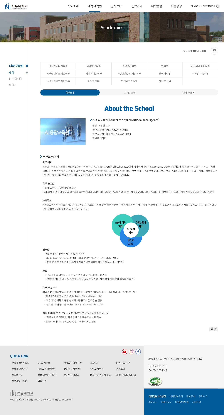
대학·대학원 (95, 8)
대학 (18, 72)
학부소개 (70, 92)
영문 (217, 6)
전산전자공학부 (200, 73)
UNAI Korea (44, 362)
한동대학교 (16, 6)
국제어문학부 (94, 66)
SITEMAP (208, 6)
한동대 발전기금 (20, 369)
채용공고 (152, 402)
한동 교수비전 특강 (47, 375)
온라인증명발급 (71, 375)
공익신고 (203, 396)
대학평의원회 (182, 402)
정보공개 (190, 396)
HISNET (94, 362)
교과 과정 (189, 92)
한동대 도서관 (123, 362)
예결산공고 (166, 402)
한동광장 (176, 6)
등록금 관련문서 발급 (100, 375)
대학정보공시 (176, 396)
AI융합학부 (93, 81)
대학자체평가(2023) (126, 375)
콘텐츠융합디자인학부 (129, 73)
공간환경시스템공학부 (58, 73)
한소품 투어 (17, 375)
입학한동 (42, 381)
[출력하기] (214, 51)
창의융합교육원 (129, 81)
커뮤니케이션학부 (200, 66)
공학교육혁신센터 (46, 369)
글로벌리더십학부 (58, 66)
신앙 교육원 (165, 81)
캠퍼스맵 (120, 369)
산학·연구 (116, 6)
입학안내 (136, 6)
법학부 (164, 66)
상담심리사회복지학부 (58, 81)
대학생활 (156, 6)
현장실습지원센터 (72, 369)
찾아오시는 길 (97, 369)
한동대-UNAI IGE (20, 362)
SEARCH (195, 6)
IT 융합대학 (15, 78)
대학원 (13, 84)
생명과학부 (165, 73)
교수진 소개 (129, 92)
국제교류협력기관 (72, 362)
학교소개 (73, 6)
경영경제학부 (129, 66)
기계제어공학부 (94, 73)
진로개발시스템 (19, 381)
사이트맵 (196, 402)
